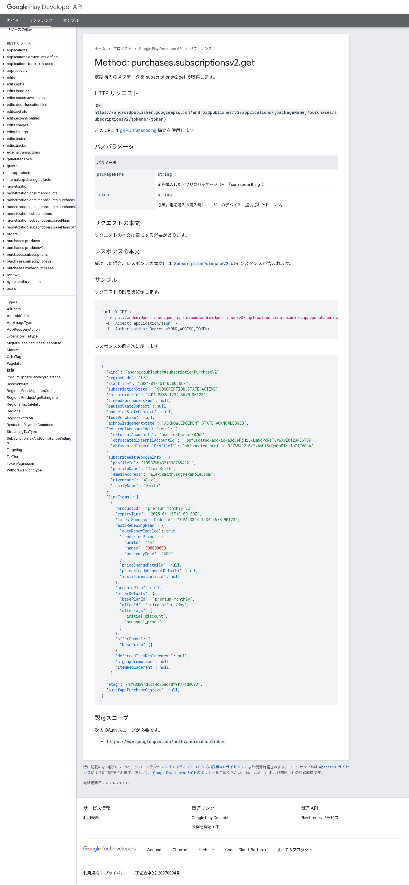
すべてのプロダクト (294, 850)
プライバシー (116, 873)
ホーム (100, 49)
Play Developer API (45, 7)
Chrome (180, 850)
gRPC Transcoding (138, 130)
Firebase (206, 850)
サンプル (71, 20)
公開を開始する (206, 827)
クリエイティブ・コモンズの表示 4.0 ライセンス (204, 767)
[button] (37, 50)
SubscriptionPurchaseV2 (201, 263)
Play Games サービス (320, 817)
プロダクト (122, 49)
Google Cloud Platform (245, 850)
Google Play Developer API (160, 49)
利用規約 (91, 817)
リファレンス (201, 49)
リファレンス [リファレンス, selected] (41, 20)
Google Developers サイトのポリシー (184, 773)
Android (154, 850)
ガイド (13, 20)
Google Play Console (210, 817)
